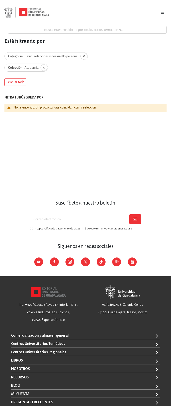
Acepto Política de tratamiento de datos (57, 228)
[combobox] (87, 29)
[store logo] (26, 12)
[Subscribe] (135, 219)
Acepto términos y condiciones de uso (109, 228)
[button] (15, 82)
